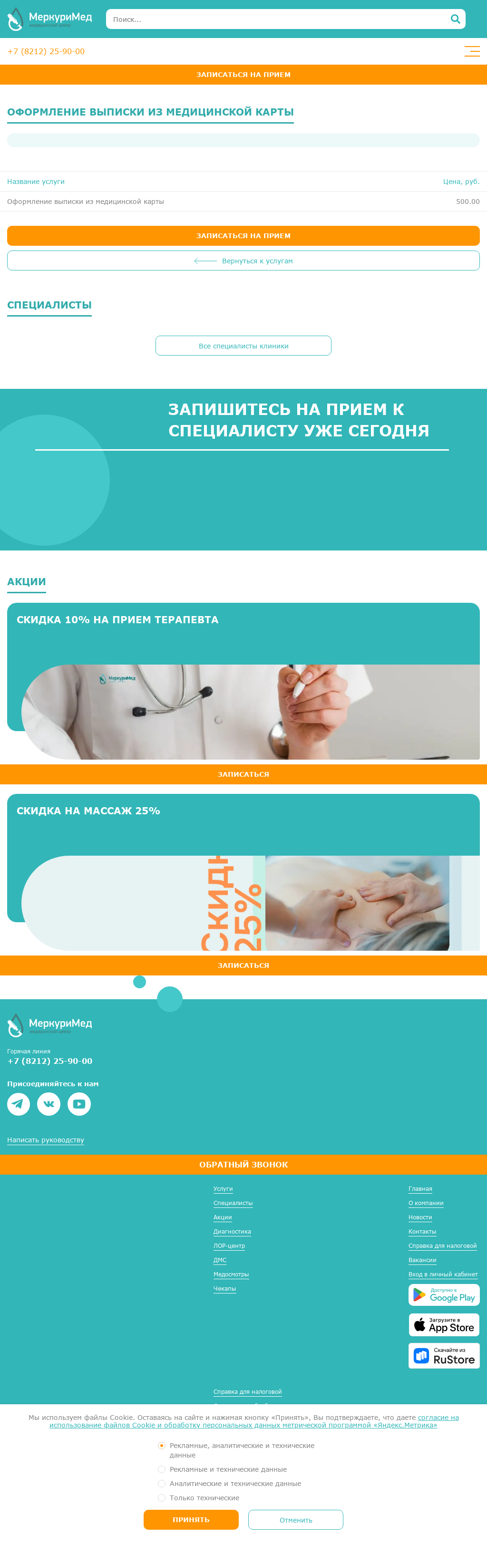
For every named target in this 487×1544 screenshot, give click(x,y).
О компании (426, 1202)
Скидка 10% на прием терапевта (118, 619)
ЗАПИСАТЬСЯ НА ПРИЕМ (243, 236)
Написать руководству (45, 1140)
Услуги (223, 1188)
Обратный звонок (243, 1164)
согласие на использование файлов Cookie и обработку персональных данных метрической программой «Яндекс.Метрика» (254, 1421)
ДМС (220, 1260)
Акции (223, 1217)
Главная (420, 1188)
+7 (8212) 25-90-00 (46, 51)
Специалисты (233, 1202)
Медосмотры (231, 1274)
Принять (191, 1519)
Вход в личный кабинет (443, 1274)
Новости (420, 1217)
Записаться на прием (243, 74)
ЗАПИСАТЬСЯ (243, 774)
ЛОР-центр (229, 1245)
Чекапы (225, 1288)
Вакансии (423, 1260)
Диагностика (232, 1231)
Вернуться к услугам (257, 261)
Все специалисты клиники (244, 346)
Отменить (296, 1520)
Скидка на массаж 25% (88, 810)
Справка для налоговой (443, 1245)
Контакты (423, 1231)
